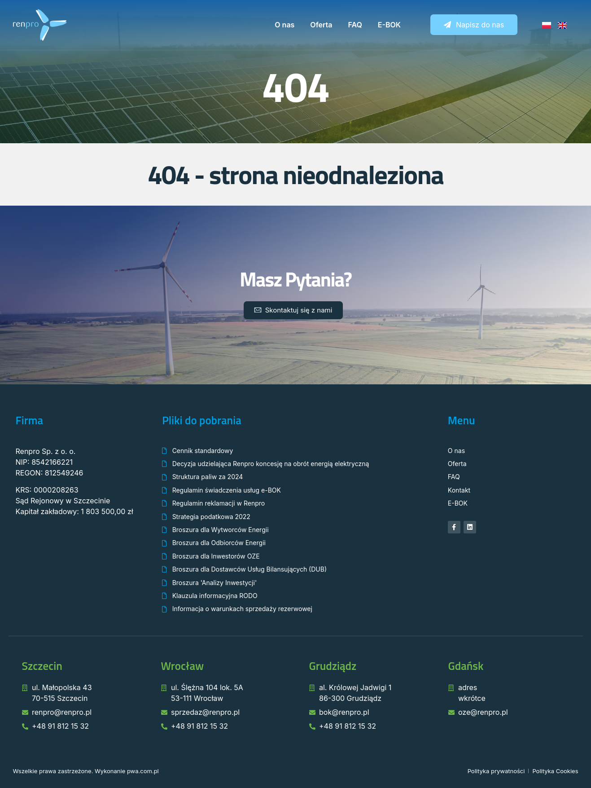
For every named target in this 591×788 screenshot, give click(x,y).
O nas (284, 24)
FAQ (355, 24)
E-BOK (389, 24)
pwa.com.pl (143, 771)
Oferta (321, 24)
